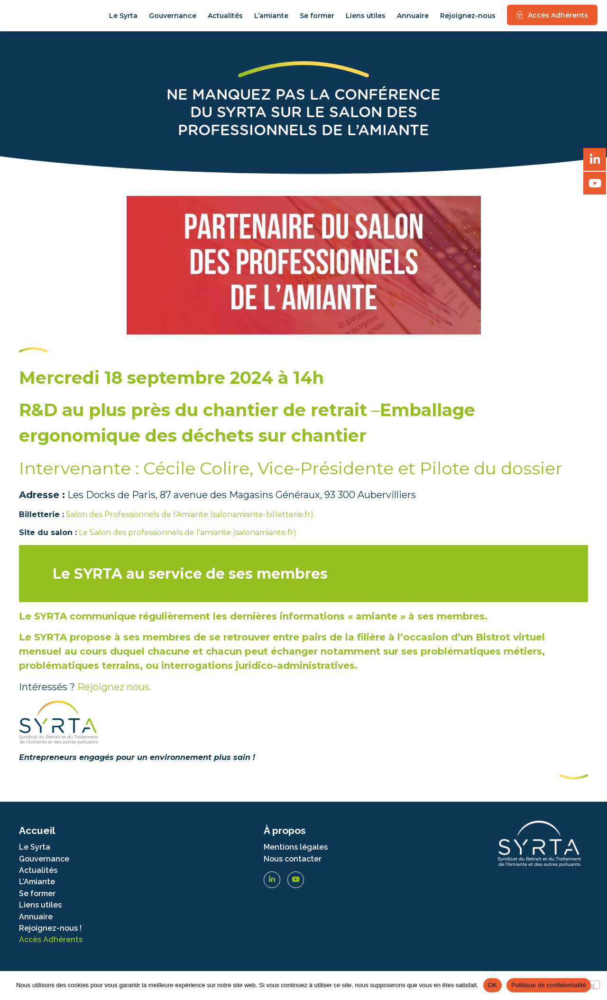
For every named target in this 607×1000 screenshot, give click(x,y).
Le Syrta (123, 18)
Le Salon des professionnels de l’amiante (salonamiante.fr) (186, 537)
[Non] (592, 985)
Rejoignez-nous (468, 18)
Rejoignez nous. (114, 692)
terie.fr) (299, 519)
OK (492, 985)
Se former (317, 18)
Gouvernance (172, 18)
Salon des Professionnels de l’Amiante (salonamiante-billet (175, 519)
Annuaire (413, 18)
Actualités (225, 18)
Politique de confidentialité (548, 985)
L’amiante (271, 18)
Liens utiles (366, 18)
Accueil (37, 836)
